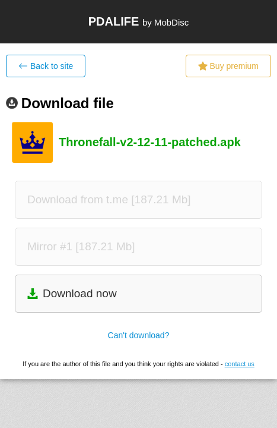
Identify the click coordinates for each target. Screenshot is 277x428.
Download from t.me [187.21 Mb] (109, 199)
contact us (239, 363)
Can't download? (139, 335)
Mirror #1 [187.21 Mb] (81, 246)
